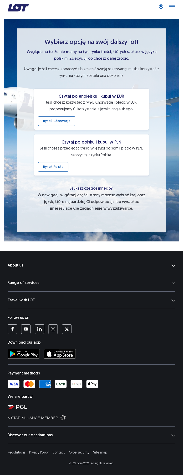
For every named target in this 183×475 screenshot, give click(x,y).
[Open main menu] (172, 8)
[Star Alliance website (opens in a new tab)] (93, 417)
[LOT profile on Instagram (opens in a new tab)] (53, 329)
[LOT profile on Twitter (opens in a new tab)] (66, 329)
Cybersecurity (79, 452)
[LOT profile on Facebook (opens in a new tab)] (12, 329)
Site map (100, 452)
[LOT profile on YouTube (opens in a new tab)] (26, 329)
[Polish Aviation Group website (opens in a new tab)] (93, 406)
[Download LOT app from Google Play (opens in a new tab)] (24, 354)
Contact (58, 452)
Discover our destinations (91, 435)
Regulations (16, 452)
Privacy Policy (39, 452)
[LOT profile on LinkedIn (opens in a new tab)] (39, 329)
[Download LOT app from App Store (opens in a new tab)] (60, 354)
